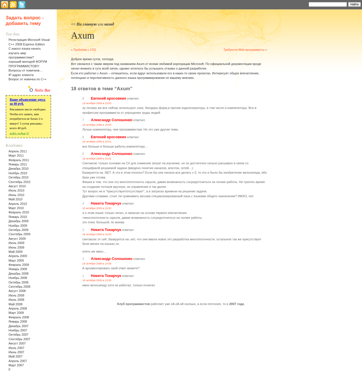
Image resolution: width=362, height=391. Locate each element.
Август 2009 (17, 238)
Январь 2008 (18, 321)
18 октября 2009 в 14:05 (96, 263)
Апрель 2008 (18, 308)
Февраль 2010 (19, 212)
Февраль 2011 (19, 160)
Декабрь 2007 (18, 326)
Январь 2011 (18, 164)
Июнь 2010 (16, 195)
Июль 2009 (16, 243)
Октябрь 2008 (18, 282)
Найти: (301, 4)
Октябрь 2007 (18, 334)
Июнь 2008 (16, 299)
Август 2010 (17, 186)
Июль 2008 (16, 295)
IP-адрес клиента (21, 75)
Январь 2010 (18, 216)
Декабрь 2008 (18, 273)
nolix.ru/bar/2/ (19, 134)
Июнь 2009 (16, 247)
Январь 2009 (18, 269)
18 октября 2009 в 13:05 (96, 280)
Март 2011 (16, 155)
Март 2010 (16, 208)
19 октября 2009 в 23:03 (96, 103)
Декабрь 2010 (18, 168)
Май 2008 (15, 304)
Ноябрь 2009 (18, 225)
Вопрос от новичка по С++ (28, 79)
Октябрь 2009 (18, 230)
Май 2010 (15, 199)
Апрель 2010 (18, 203)
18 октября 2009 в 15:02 (96, 158)
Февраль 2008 (19, 317)
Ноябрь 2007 (18, 330)
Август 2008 (17, 291)
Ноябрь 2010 (18, 173)
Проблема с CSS (84, 49)
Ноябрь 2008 (18, 277)
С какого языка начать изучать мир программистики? (25, 53)
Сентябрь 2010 (19, 182)
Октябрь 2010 (18, 177)
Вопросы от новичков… (26, 70)
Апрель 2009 (18, 256)
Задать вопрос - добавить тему (25, 20)
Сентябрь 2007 (19, 339)
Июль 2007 (16, 348)
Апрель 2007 (18, 361)
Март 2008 (16, 312)
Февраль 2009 (19, 264)
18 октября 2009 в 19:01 (96, 141)
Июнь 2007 (16, 352)
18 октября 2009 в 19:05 (96, 124)
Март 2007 (16, 365)
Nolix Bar (43, 90)
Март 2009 (16, 260)
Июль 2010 (16, 190)
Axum (83, 35)
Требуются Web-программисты (243, 49)
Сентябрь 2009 (19, 234)
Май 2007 (15, 356)
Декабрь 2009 (18, 221)
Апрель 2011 (18, 151)
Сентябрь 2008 (19, 286)
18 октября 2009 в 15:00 (96, 234)
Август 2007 (17, 343)
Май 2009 (15, 251)
